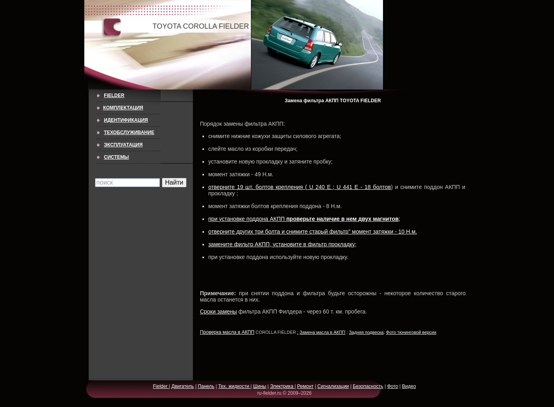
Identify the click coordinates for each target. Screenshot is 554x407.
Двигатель (182, 386)
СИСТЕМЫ (116, 157)
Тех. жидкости (234, 386)
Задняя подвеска (366, 332)
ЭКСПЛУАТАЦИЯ (123, 145)
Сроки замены (218, 311)
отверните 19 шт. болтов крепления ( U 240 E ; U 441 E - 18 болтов (299, 187)
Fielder (114, 95)
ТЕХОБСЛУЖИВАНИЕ (129, 132)
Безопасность (368, 386)
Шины (259, 386)
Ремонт (305, 386)
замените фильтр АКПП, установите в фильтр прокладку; (282, 244)
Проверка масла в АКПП (227, 332)
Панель (206, 386)
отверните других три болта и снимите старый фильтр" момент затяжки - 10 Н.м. (312, 231)
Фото (392, 386)
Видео (409, 386)
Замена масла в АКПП (322, 332)
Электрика (282, 386)
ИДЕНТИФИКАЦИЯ (126, 120)
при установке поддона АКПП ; (304, 219)
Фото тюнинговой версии (411, 332)
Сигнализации (333, 386)
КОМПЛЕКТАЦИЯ (123, 108)
